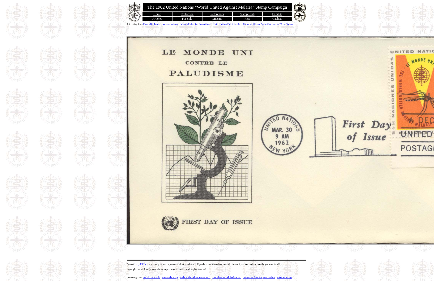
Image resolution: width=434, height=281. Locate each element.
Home (157, 14)
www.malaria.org (170, 24)
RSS (247, 18)
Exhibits (277, 14)
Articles (157, 18)
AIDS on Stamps (285, 24)
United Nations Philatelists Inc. (227, 24)
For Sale (187, 18)
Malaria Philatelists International (196, 24)
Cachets (277, 18)
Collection (187, 14)
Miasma (217, 18)
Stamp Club (247, 14)
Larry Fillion (140, 264)
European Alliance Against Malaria (259, 24)
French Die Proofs (151, 24)
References (217, 14)
